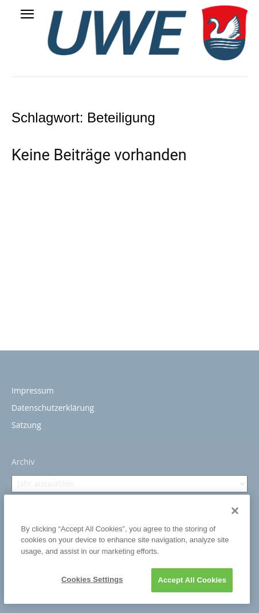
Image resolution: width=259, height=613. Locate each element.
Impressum (32, 390)
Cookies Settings (92, 579)
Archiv (22, 461)
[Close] (234, 510)
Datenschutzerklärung (52, 407)
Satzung (26, 424)
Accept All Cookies (192, 580)
